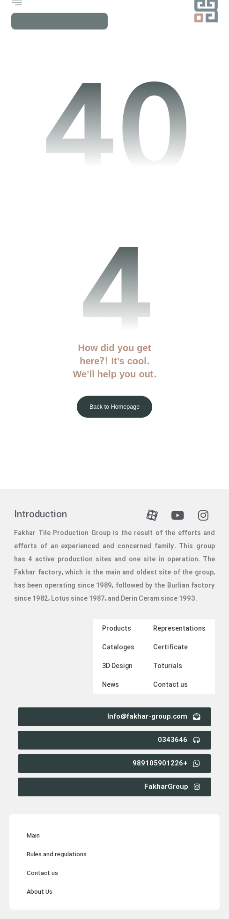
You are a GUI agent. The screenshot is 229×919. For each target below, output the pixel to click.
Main (33, 835)
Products (116, 628)
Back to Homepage (114, 407)
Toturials (167, 666)
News (110, 685)
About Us (39, 892)
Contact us (170, 685)
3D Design (117, 666)
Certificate (170, 647)
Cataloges (118, 647)
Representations (179, 628)
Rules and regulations (57, 854)
